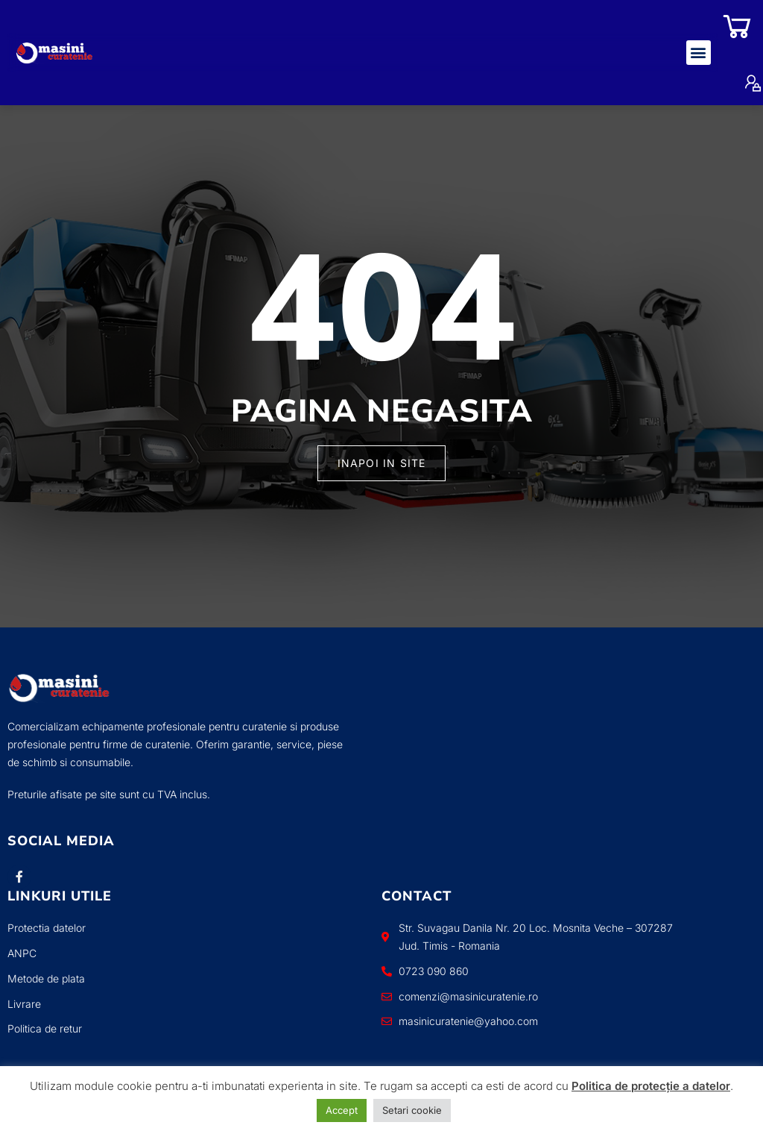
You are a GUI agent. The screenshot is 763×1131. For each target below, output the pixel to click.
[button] (698, 52)
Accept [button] (342, 1110)
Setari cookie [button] (412, 1110)
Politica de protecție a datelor (651, 1086)
